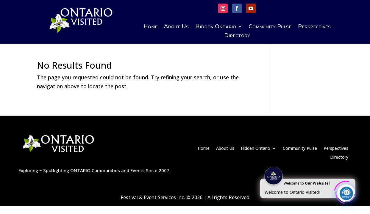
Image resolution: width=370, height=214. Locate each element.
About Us (176, 27)
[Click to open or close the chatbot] (346, 192)
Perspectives (314, 27)
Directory (237, 36)
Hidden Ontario (215, 27)
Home (150, 27)
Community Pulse (270, 27)
